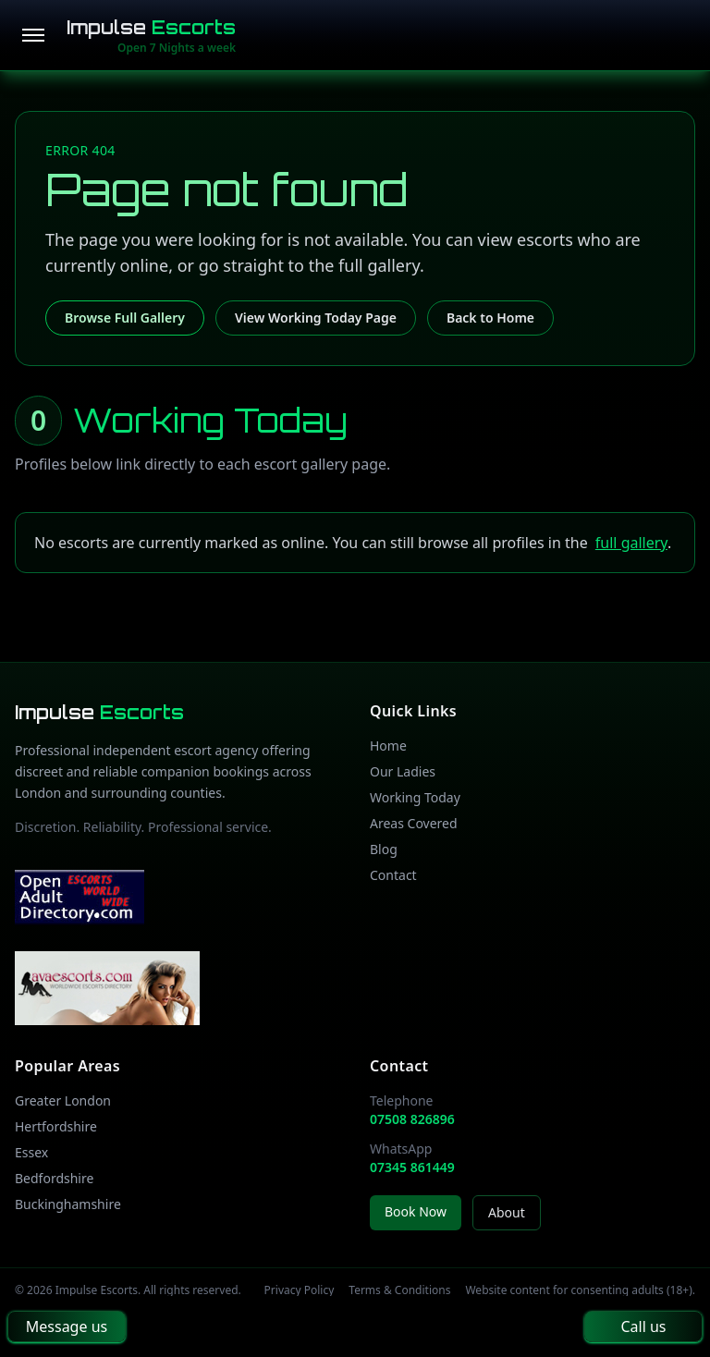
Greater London (63, 1100)
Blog (384, 849)
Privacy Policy (299, 1290)
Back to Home (490, 317)
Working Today (415, 797)
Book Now (416, 1211)
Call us (643, 1326)
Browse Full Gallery (125, 317)
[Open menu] (33, 35)
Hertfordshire (56, 1126)
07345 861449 (412, 1167)
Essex (31, 1152)
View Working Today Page (316, 317)
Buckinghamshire (68, 1204)
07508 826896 (412, 1119)
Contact (393, 875)
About (506, 1212)
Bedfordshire (54, 1178)
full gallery (631, 542)
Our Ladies (402, 771)
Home (388, 745)
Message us (66, 1326)
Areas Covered (414, 823)
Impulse (151, 27)
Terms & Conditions (399, 1290)
